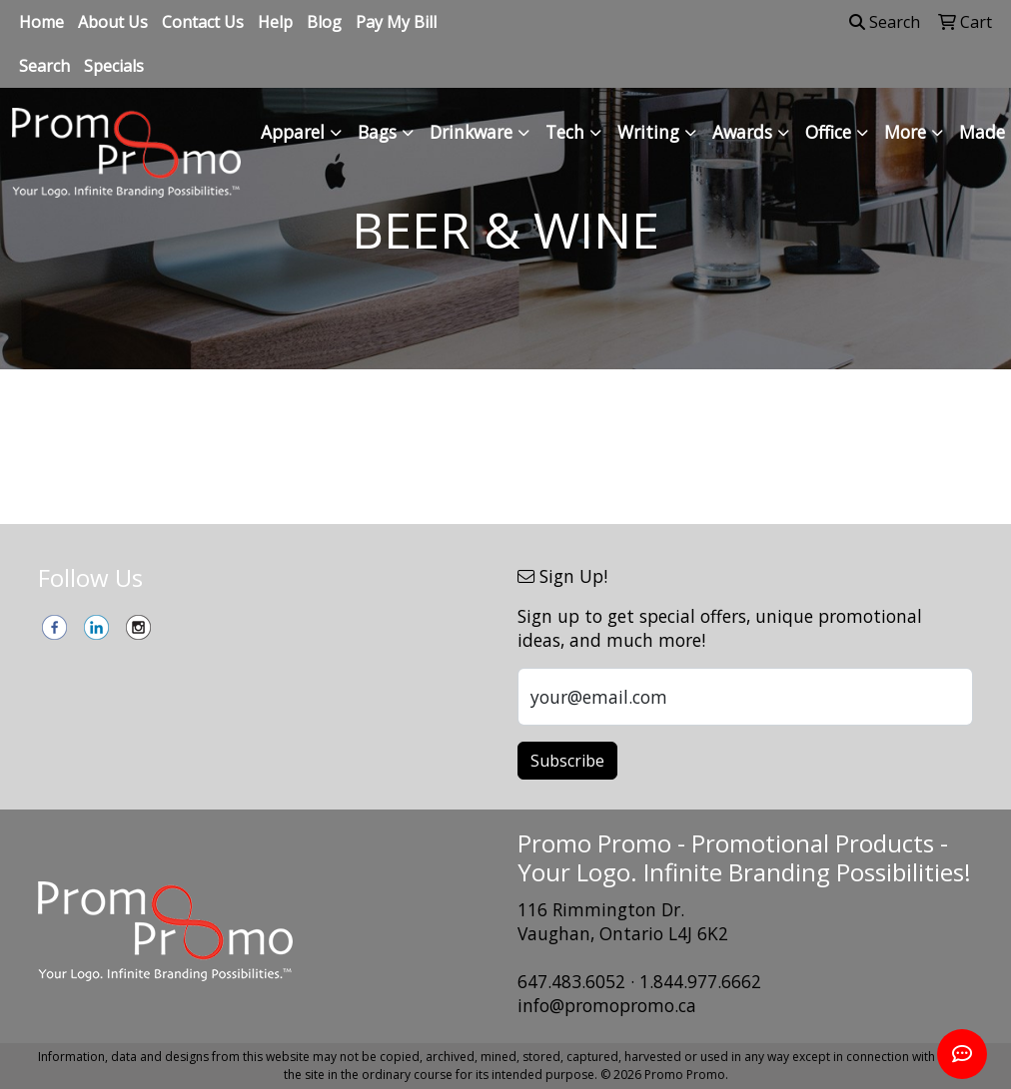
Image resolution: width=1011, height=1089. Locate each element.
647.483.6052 (571, 981)
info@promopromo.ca (606, 1005)
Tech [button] (564, 132)
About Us (113, 22)
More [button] (905, 132)
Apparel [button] (293, 132)
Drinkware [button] (471, 132)
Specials (114, 66)
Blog (324, 22)
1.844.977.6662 (700, 981)
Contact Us (203, 22)
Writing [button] (648, 132)
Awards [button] (742, 132)
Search (44, 66)
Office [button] (828, 132)
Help (275, 22)
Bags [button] (377, 132)
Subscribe (567, 761)
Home (41, 22)
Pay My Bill (396, 22)
